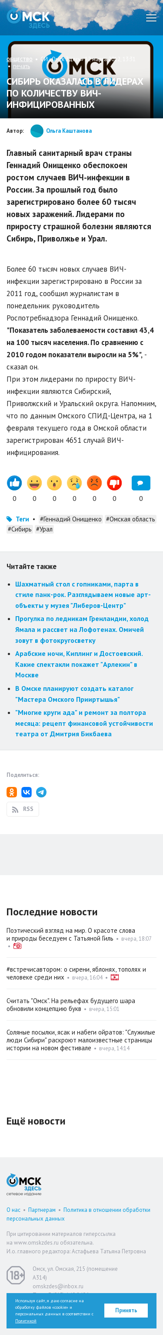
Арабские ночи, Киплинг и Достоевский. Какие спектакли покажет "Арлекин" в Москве (79, 664)
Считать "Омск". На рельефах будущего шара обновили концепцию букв (71, 1005)
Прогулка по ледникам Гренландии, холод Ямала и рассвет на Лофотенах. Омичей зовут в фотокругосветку (82, 629)
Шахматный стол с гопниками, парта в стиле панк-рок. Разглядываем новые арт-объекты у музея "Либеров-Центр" (83, 595)
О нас (13, 1210)
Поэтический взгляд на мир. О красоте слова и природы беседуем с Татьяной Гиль (71, 934)
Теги (22, 519)
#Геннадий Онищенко (71, 519)
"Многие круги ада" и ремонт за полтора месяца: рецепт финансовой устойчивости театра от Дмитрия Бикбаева (84, 723)
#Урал (44, 529)
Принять (126, 1310)
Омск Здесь (28, 18)
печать (21, 66)
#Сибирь (20, 529)
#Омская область (130, 519)
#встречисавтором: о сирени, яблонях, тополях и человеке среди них (76, 973)
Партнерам (42, 1210)
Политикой (26, 1321)
